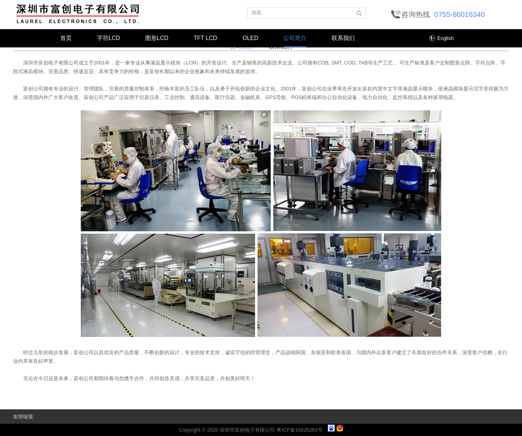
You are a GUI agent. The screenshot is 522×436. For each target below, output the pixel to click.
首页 (66, 38)
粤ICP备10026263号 (300, 430)
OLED (250, 38)
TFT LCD (205, 38)
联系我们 (343, 38)
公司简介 (294, 38)
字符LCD (108, 38)
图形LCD (156, 38)
